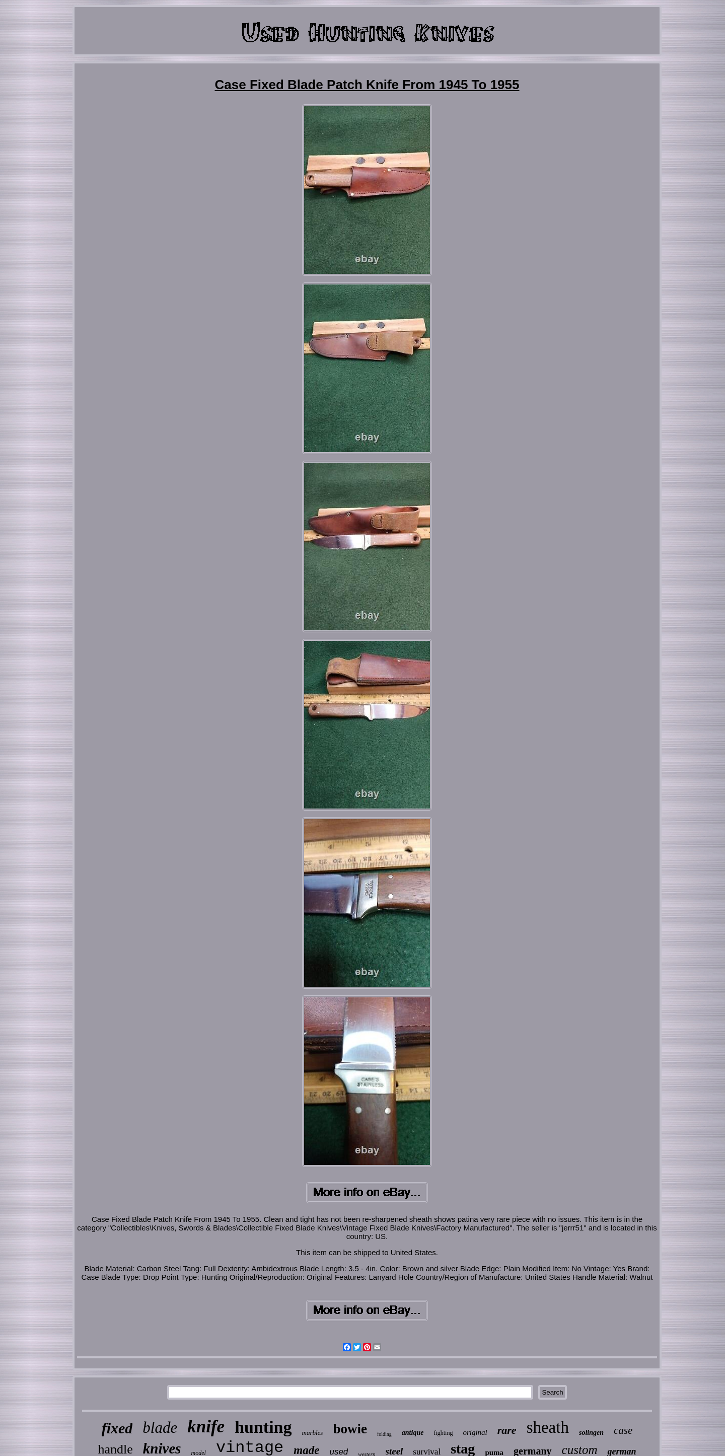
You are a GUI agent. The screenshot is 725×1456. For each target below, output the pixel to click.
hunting (263, 1427)
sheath (548, 1427)
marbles (312, 1432)
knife (206, 1426)
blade (159, 1427)
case (623, 1430)
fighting (443, 1432)
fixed (117, 1428)
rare (507, 1430)
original (475, 1432)
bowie (350, 1428)
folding (384, 1434)
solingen (591, 1432)
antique (413, 1432)
